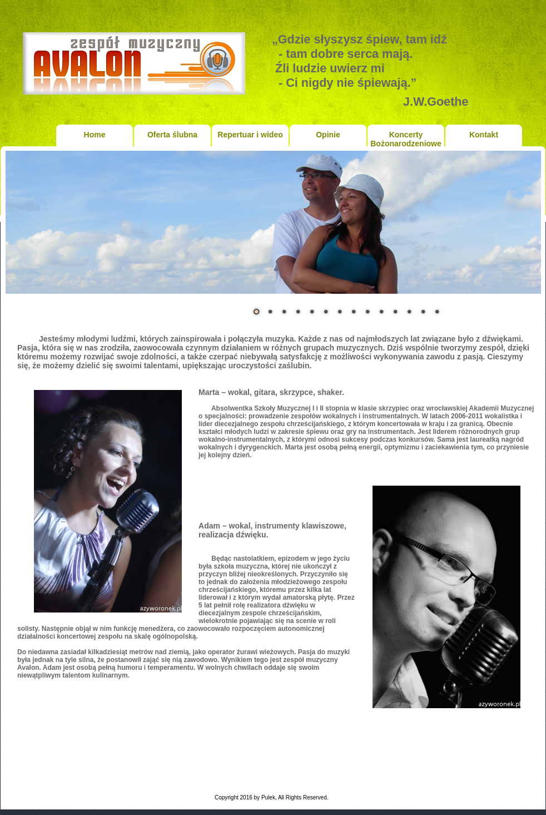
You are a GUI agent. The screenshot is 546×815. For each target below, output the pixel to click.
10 (381, 311)
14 (437, 311)
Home (95, 134)
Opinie (328, 134)
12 (409, 311)
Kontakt (483, 134)
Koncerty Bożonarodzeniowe (405, 138)
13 (423, 311)
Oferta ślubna (172, 134)
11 (395, 311)
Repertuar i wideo (249, 134)
